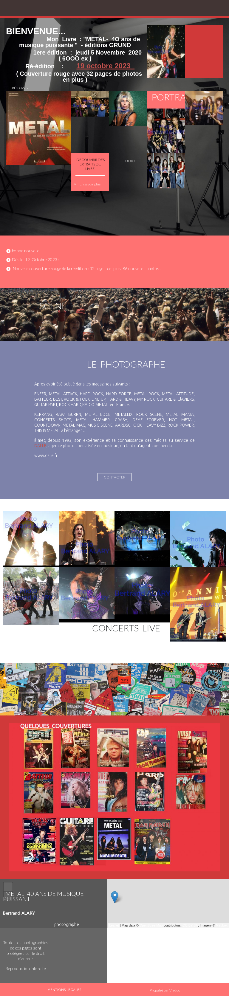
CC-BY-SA (190, 925)
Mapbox (222, 925)
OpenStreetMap (151, 925)
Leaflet (114, 925)
